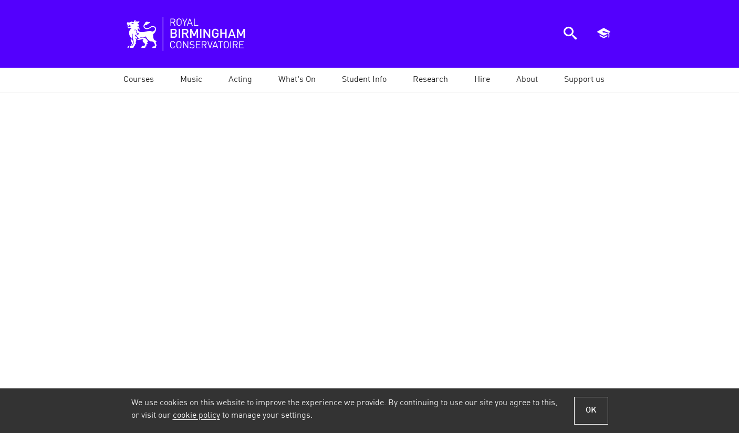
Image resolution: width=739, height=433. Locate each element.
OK (591, 410)
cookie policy (196, 415)
